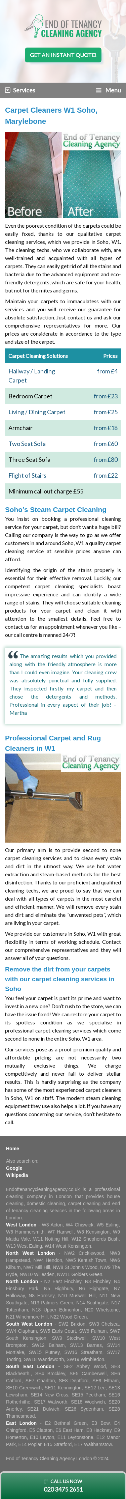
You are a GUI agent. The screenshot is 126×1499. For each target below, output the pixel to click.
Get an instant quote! (63, 55)
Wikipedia (17, 1175)
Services (20, 90)
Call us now (63, 1486)
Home (12, 1148)
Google (14, 1168)
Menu (108, 90)
